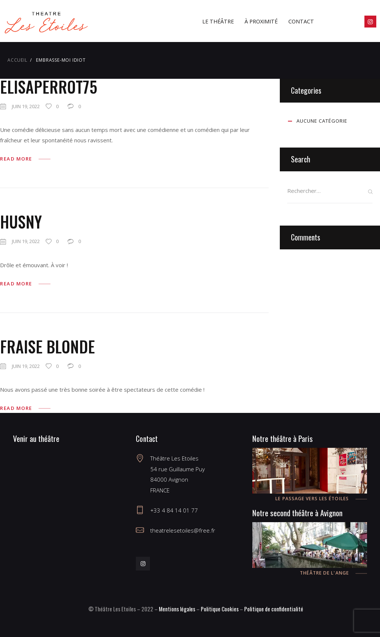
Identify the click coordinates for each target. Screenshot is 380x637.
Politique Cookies (220, 609)
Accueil (17, 60)
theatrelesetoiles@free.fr (182, 530)
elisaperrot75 (48, 86)
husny (21, 221)
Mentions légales (177, 609)
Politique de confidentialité (273, 609)
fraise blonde (47, 346)
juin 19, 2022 (26, 106)
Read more (16, 158)
